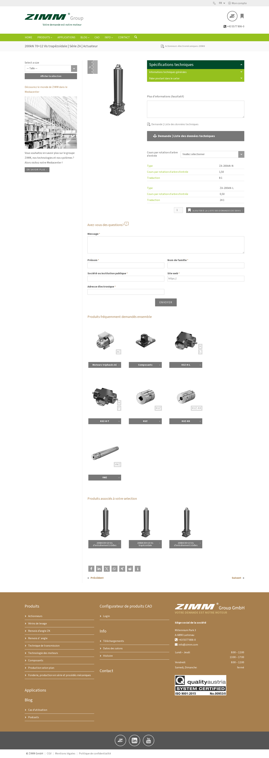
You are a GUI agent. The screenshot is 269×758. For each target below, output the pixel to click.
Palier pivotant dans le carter (195, 79)
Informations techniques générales (195, 73)
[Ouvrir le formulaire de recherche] (135, 38)
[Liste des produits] (242, 16)
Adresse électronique (101, 287)
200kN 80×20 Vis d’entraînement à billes (104, 545)
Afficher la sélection (50, 76)
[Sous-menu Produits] (51, 38)
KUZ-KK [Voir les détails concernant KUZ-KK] (186, 421)
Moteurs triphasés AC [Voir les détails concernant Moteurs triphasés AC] (104, 365)
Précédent (97, 578)
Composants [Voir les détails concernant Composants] (145, 365)
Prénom (93, 261)
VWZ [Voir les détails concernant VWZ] (104, 478)
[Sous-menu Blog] (89, 38)
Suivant (236, 578)
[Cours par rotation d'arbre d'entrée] (212, 154)
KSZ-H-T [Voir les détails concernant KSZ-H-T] (104, 421)
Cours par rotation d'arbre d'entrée (162, 154)
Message (93, 235)
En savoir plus (36, 170)
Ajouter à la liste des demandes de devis (217, 211)
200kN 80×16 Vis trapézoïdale (145, 545)
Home (28, 38)
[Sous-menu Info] (112, 38)
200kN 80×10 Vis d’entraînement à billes (186, 545)
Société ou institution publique (107, 274)
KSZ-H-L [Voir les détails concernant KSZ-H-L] (186, 365)
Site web (173, 274)
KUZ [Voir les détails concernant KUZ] (145, 421)
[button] (237, 3)
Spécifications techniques (195, 65)
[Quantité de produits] (178, 210)
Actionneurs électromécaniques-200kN (185, 46)
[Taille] (51, 69)
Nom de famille (177, 261)
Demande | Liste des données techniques (174, 125)
